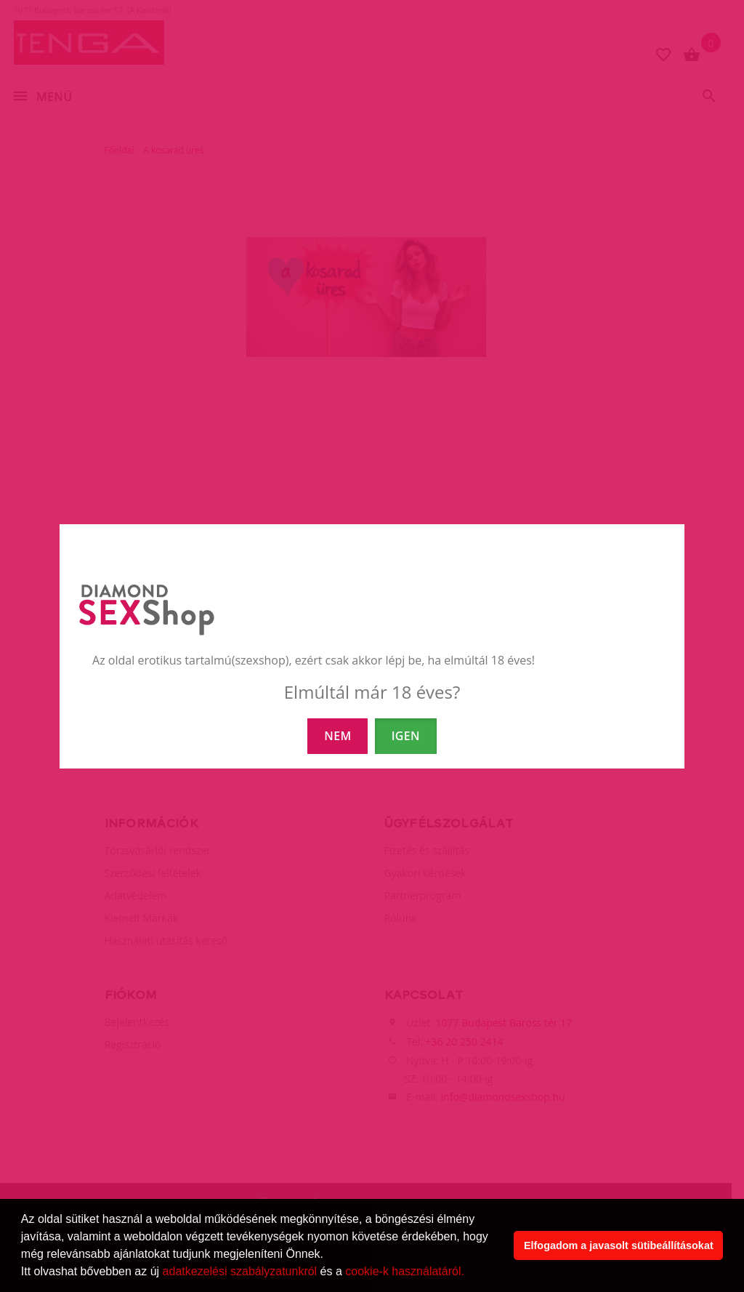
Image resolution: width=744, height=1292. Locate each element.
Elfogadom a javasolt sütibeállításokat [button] (618, 1245)
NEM (337, 736)
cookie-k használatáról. (404, 1271)
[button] (469, 1273)
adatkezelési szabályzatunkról (240, 1271)
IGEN (406, 736)
